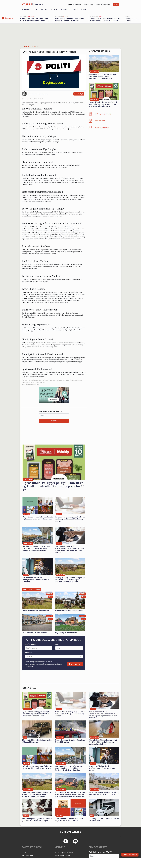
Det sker (54, 9)
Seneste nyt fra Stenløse (64, 852)
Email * (58, 644)
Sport (75, 9)
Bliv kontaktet (75, 664)
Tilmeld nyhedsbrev (130, 855)
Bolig (35, 9)
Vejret (83, 9)
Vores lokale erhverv (62, 855)
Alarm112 (26, 9)
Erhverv (44, 9)
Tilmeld (116, 4)
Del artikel (78, 94)
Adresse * (28, 653)
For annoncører (27, 855)
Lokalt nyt (65, 9)
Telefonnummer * (31, 644)
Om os (24, 852)
